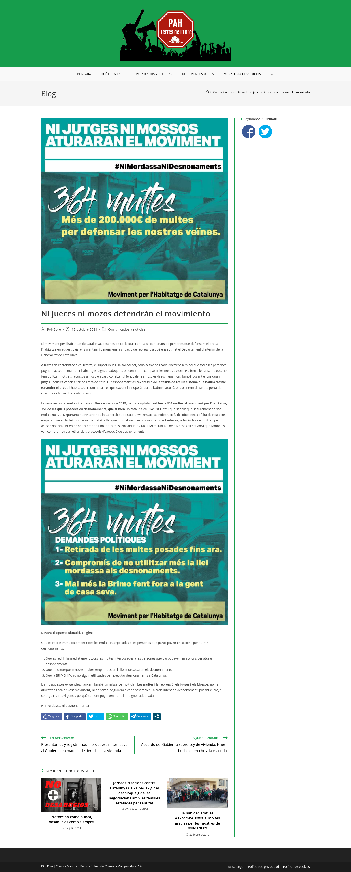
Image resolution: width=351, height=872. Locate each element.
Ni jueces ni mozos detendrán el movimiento (279, 92)
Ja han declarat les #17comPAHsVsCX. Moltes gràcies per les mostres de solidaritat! (197, 821)
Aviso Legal (236, 866)
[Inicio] (207, 92)
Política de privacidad (263, 866)
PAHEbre (54, 329)
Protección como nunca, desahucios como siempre (71, 819)
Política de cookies (296, 866)
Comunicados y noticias (127, 329)
